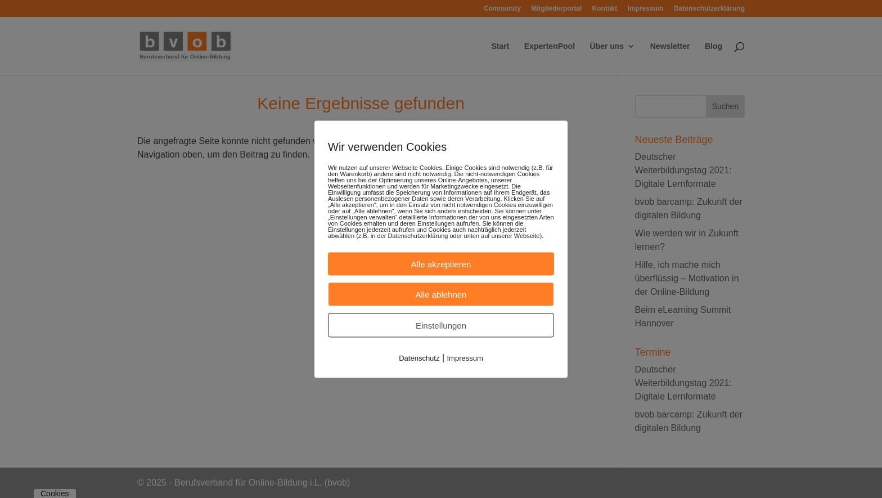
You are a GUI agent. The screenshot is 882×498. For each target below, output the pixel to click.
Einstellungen (441, 325)
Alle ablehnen (441, 294)
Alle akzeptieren (441, 263)
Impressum (465, 357)
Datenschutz (419, 357)
